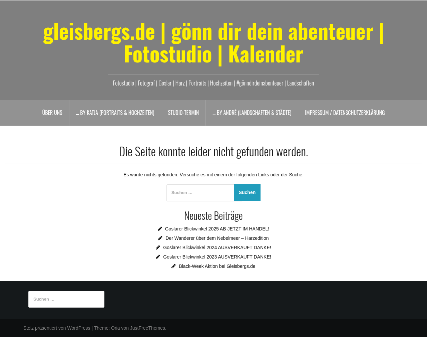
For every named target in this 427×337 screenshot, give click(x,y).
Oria (115, 328)
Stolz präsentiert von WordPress (56, 328)
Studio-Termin (183, 113)
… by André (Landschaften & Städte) (251, 113)
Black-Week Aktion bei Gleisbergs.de (217, 266)
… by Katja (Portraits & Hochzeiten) (115, 113)
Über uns (52, 113)
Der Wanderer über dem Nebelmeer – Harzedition (217, 238)
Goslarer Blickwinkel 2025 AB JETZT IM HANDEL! (217, 228)
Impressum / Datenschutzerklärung (345, 113)
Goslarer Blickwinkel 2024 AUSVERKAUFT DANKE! (217, 247)
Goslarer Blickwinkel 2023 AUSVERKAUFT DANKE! (217, 257)
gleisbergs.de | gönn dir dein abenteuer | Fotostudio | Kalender (213, 41)
